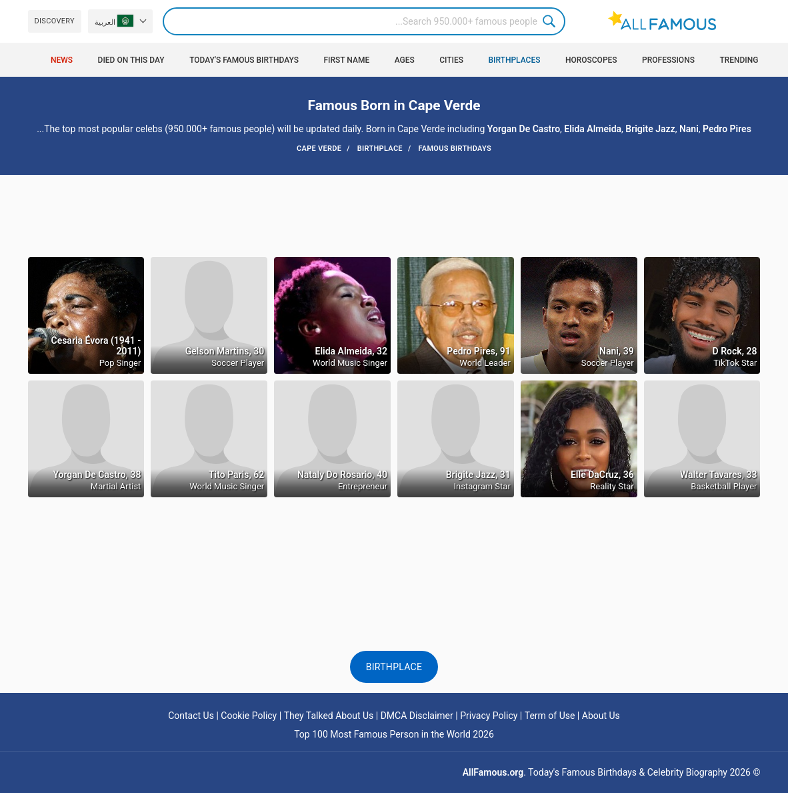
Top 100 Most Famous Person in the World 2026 (394, 734)
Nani (689, 128)
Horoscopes (591, 60)
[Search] (364, 21)
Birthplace (394, 667)
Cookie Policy (249, 715)
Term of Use (550, 715)
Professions (668, 60)
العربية (114, 21)
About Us (601, 715)
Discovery (55, 21)
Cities (451, 60)
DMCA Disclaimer (417, 715)
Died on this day (131, 60)
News (62, 60)
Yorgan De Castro (523, 128)
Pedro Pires (727, 128)
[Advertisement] (393, 215)
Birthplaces (515, 60)
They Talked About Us (329, 715)
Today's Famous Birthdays (244, 60)
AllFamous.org (493, 772)
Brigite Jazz (650, 128)
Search (551, 21)
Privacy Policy (488, 715)
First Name (346, 60)
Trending (738, 60)
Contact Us (191, 715)
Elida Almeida (592, 128)
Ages (405, 60)
